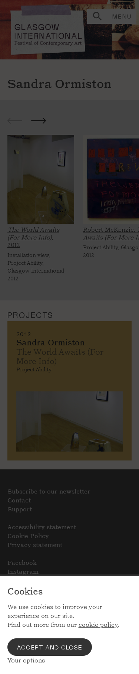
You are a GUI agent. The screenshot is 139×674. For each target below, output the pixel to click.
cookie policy (98, 624)
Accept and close (50, 647)
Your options (26, 660)
